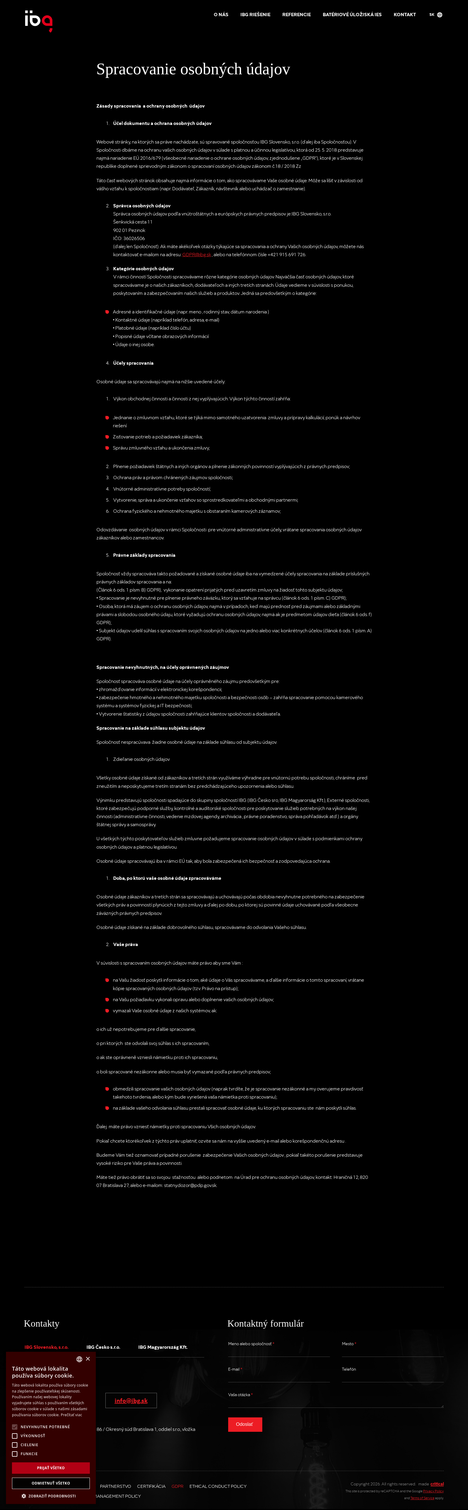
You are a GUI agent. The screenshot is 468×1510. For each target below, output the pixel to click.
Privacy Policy (433, 1491)
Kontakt (405, 14)
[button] (51, 1495)
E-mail (235, 1369)
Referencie (296, 14)
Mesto (349, 1343)
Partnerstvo (115, 1486)
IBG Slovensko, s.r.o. (47, 1346)
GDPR (178, 1486)
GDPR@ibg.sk (196, 254)
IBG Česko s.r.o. (103, 1346)
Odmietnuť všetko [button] (51, 1483)
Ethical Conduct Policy (218, 1486)
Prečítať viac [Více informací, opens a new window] (71, 1414)
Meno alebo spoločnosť (251, 1343)
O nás (221, 14)
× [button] (87, 1359)
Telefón (349, 1369)
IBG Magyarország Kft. (163, 1346)
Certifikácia (151, 1486)
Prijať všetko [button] (51, 1467)
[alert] (51, 1428)
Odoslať (244, 1424)
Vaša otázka (240, 1394)
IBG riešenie (255, 14)
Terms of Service (422, 1498)
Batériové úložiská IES (352, 14)
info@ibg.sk (131, 1400)
